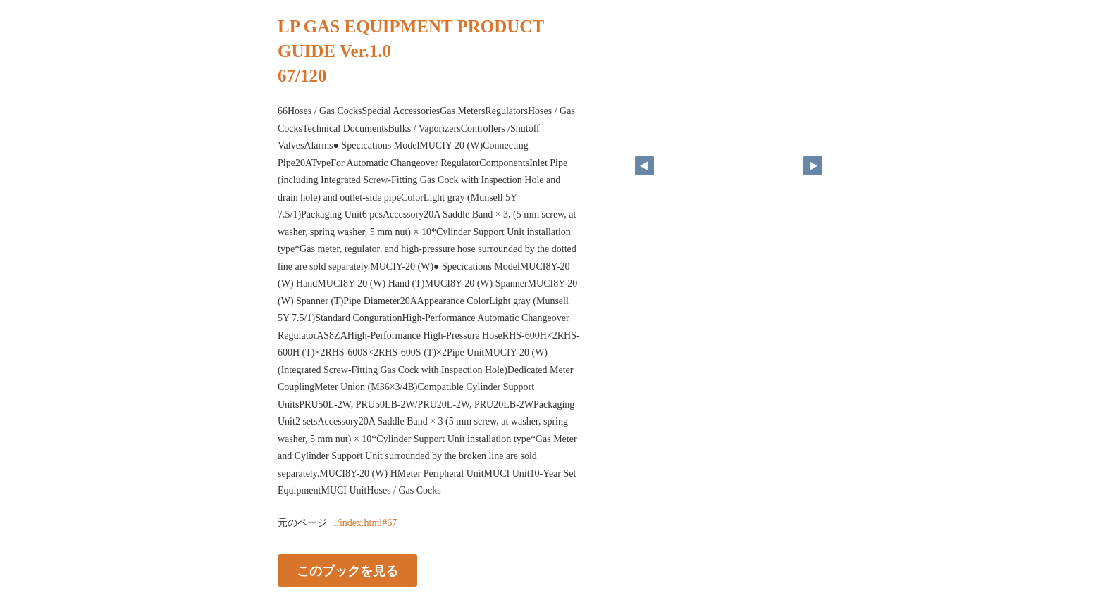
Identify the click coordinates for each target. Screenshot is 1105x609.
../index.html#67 (364, 522)
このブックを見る (347, 570)
